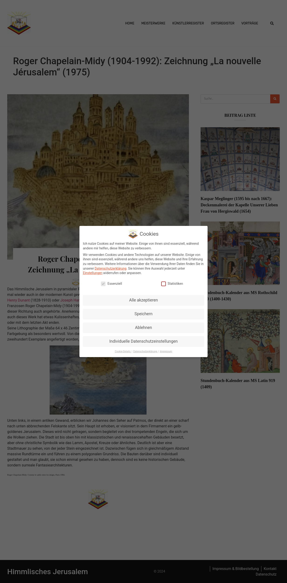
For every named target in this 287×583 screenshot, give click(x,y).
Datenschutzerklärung (110, 268)
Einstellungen (92, 273)
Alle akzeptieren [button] (143, 300)
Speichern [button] (143, 314)
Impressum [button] (166, 351)
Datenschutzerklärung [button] (145, 351)
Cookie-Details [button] (123, 351)
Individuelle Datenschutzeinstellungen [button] (143, 341)
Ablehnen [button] (143, 327)
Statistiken (172, 283)
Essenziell (111, 283)
